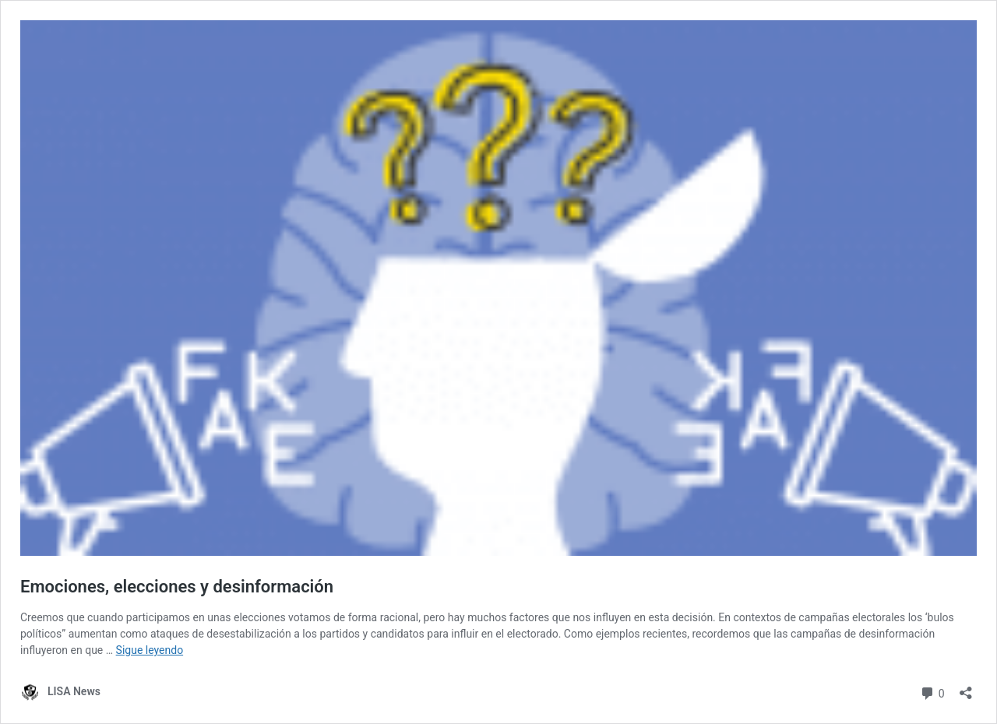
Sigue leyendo (150, 650)
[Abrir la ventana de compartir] (966, 688)
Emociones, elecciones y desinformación (176, 586)
